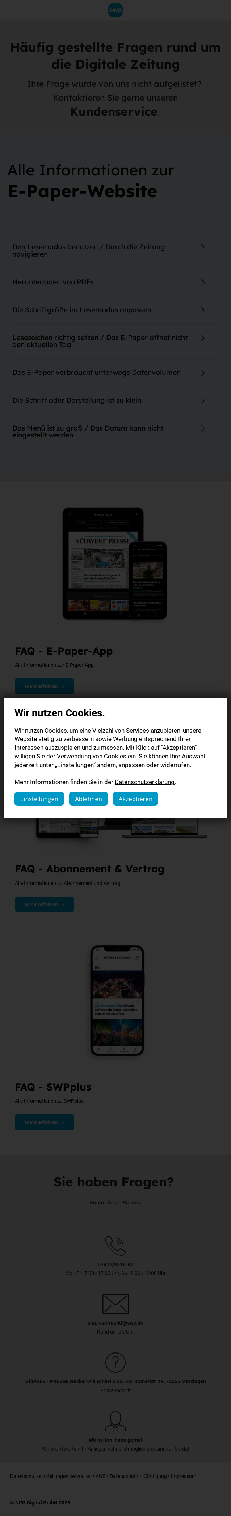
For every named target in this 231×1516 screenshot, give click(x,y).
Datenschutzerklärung (145, 782)
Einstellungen (39, 799)
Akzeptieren (135, 799)
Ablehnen (88, 799)
